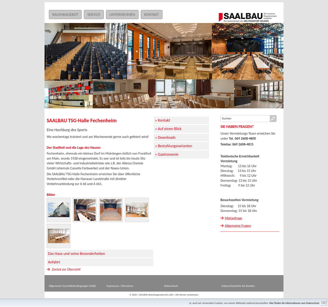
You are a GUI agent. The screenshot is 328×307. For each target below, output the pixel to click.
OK (323, 303)
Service (93, 14)
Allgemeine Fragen (238, 226)
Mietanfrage (233, 218)
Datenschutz (171, 285)
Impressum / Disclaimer (120, 285)
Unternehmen (122, 14)
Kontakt (151, 14)
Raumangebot (65, 14)
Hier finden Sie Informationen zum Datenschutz (294, 303)
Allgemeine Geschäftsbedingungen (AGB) (72, 285)
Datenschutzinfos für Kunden (238, 285)
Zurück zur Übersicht (64, 269)
